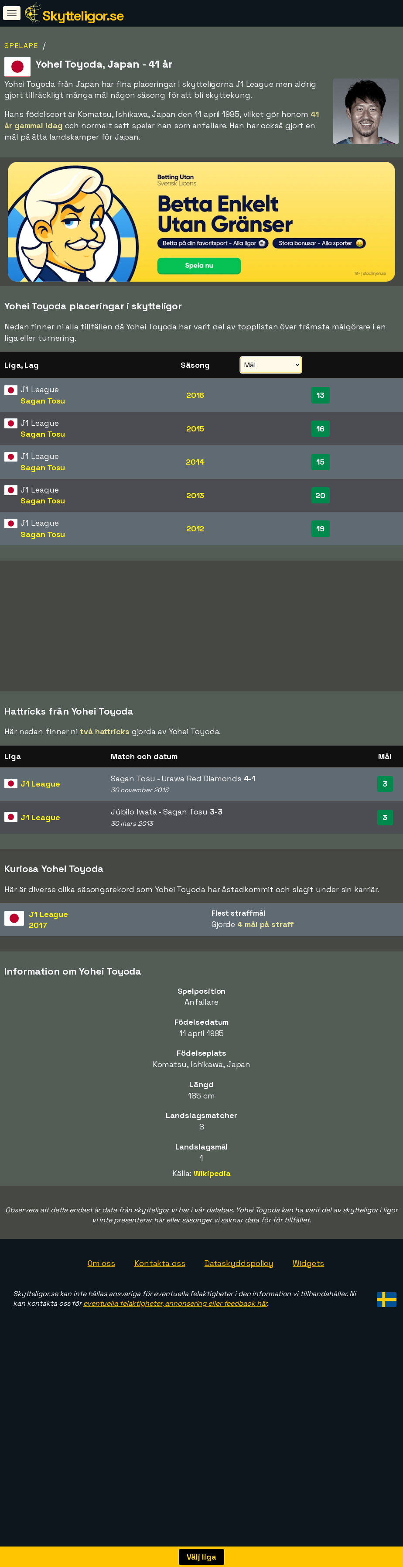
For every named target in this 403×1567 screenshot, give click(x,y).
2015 (195, 429)
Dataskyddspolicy (239, 1292)
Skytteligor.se (82, 15)
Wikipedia (212, 1203)
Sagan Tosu (42, 401)
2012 (195, 528)
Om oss (101, 1292)
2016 (195, 395)
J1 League (40, 813)
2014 (195, 462)
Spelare (21, 45)
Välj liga (201, 1557)
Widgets (308, 1292)
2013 (195, 495)
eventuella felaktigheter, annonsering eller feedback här (175, 1333)
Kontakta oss (159, 1292)
